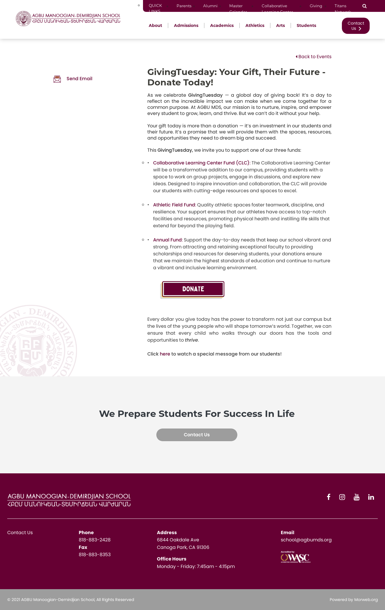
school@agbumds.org (306, 539)
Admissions (186, 25)
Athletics (254, 25)
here (165, 354)
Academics (222, 25)
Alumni (210, 5)
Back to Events (313, 56)
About (155, 25)
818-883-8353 (95, 554)
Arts (280, 25)
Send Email (73, 78)
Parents (184, 5)
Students (306, 25)
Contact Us (356, 25)
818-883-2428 (95, 539)
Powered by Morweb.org (354, 599)
